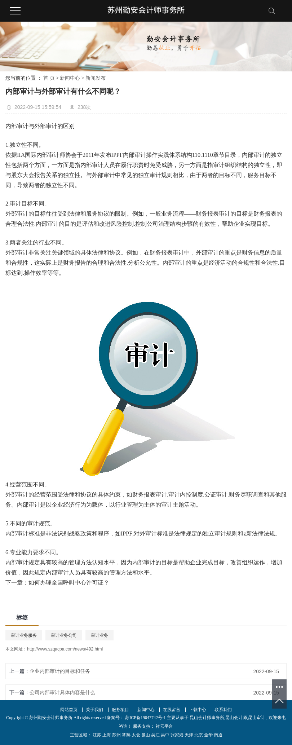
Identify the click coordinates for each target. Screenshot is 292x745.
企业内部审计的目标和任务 (60, 671)
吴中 (165, 734)
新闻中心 (70, 78)
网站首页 (69, 709)
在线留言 (171, 709)
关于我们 (94, 709)
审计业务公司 (64, 635)
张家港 (177, 734)
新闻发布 (95, 78)
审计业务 (99, 635)
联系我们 (223, 709)
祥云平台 (164, 726)
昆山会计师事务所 (207, 717)
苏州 (116, 734)
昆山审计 (256, 717)
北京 (198, 734)
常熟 (126, 734)
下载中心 (197, 709)
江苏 (97, 734)
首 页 (49, 78)
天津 (189, 734)
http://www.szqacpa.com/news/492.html (65, 649)
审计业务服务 (24, 635)
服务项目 (120, 709)
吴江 (155, 734)
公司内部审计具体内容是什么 (62, 692)
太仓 (136, 734)
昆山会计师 (236, 717)
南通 (218, 734)
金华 (208, 734)
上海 (106, 734)
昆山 (145, 734)
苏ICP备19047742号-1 (145, 717)
